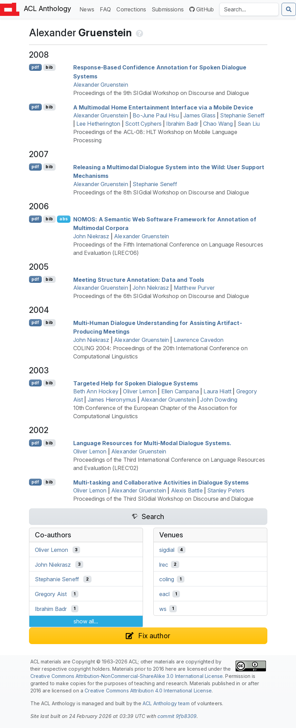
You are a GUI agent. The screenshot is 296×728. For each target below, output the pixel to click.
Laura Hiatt (217, 391)
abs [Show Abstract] (63, 218)
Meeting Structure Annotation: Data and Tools (138, 279)
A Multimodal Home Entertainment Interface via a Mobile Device (163, 107)
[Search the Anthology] (249, 9)
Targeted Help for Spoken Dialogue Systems (135, 383)
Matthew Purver (194, 287)
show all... (86, 621)
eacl (164, 594)
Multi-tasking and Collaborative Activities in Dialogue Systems (161, 482)
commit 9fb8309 (177, 716)
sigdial (167, 549)
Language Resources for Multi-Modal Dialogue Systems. (152, 443)
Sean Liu (249, 123)
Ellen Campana (180, 391)
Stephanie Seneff (242, 115)
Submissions (169, 9)
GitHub (201, 9)
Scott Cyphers (143, 123)
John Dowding (218, 399)
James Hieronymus (112, 399)
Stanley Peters (226, 490)
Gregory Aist (51, 594)
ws (162, 608)
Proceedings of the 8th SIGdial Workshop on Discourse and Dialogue (161, 192)
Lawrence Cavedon (199, 339)
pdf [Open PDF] (35, 67)
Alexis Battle (187, 490)
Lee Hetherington (98, 123)
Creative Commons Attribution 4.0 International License (148, 690)
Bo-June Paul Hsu (156, 115)
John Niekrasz (91, 236)
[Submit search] (288, 9)
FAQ (107, 9)
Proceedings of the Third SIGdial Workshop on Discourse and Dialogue (163, 498)
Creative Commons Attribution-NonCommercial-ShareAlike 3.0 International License (126, 676)
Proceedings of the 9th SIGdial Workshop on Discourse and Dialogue (161, 92)
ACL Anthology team (166, 703)
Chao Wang (218, 123)
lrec (164, 564)
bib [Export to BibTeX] (49, 67)
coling (166, 579)
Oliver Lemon (139, 391)
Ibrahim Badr (182, 123)
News (88, 9)
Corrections (132, 9)
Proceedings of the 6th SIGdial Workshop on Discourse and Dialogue (161, 296)
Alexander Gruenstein (100, 84)
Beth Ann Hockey (95, 391)
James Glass (199, 115)
